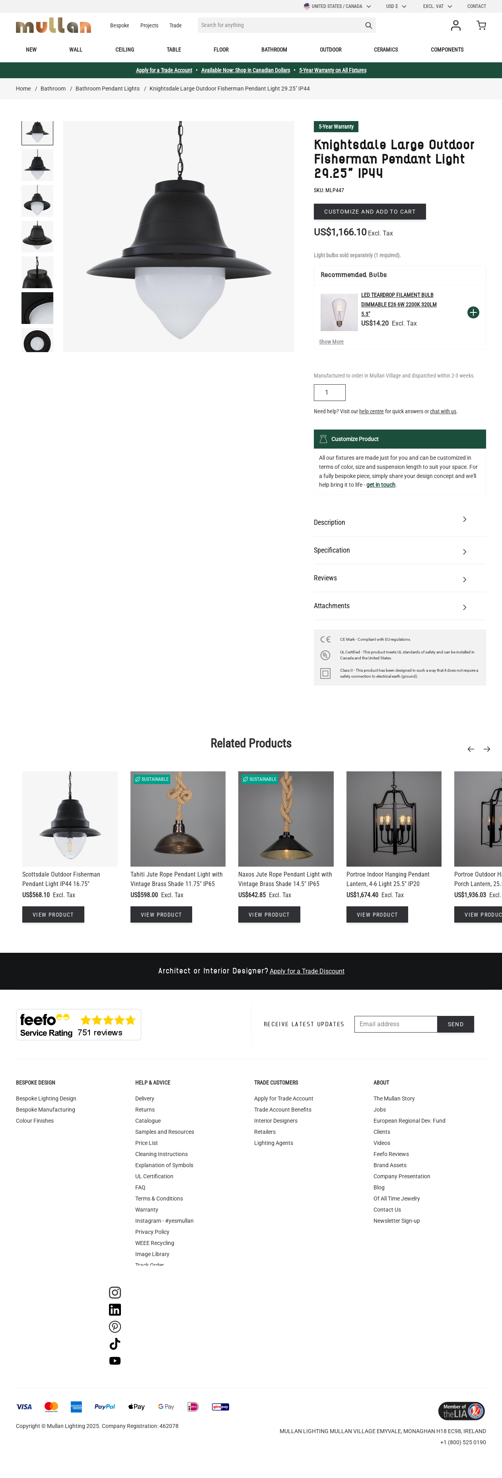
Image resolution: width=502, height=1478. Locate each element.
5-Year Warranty (336, 126)
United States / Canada (338, 6)
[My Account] (457, 25)
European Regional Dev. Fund (410, 1121)
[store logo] (53, 25)
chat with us (443, 411)
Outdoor (330, 49)
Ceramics (386, 49)
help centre (371, 411)
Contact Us (387, 1209)
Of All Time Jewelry (397, 1198)
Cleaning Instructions (161, 1154)
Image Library (152, 1254)
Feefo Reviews (391, 1154)
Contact (476, 6)
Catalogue (148, 1121)
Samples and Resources (164, 1132)
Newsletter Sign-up (397, 1221)
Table (174, 49)
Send (456, 1024)
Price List (146, 1143)
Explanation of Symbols (164, 1165)
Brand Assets (390, 1165)
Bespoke (119, 25)
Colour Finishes (35, 1121)
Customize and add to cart (370, 211)
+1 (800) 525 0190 (463, 1442)
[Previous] (473, 749)
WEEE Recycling (154, 1243)
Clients (382, 1132)
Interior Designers (276, 1121)
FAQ (140, 1187)
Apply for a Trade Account (164, 70)
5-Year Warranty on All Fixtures (332, 70)
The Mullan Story (394, 1098)
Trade (175, 25)
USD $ (396, 6)
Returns (145, 1109)
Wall (75, 49)
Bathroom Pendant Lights (108, 88)
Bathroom (274, 49)
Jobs (380, 1109)
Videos (382, 1143)
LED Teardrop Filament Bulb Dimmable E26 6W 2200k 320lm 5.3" (399, 304)
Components (447, 49)
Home (23, 88)
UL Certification (154, 1176)
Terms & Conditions (159, 1198)
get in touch (380, 485)
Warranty (146, 1209)
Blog (379, 1187)
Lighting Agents (273, 1143)
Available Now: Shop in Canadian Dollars (245, 70)
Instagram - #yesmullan (164, 1221)
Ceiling (124, 49)
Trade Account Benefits (282, 1109)
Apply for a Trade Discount (307, 971)
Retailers (265, 1132)
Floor (221, 49)
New (31, 49)
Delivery (144, 1098)
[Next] (489, 749)
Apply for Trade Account (283, 1098)
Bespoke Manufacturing (45, 1109)
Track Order (149, 1265)
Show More (331, 342)
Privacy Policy (152, 1232)
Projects (149, 25)
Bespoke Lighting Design (46, 1098)
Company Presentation (402, 1176)
